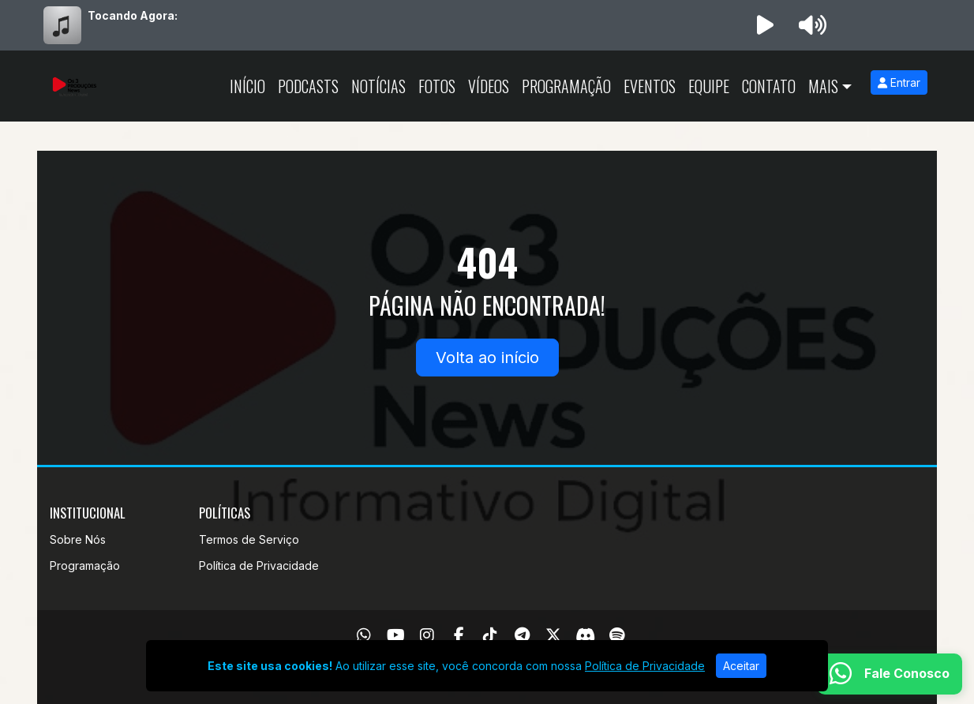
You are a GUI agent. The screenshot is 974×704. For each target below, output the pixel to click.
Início (247, 86)
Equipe (708, 86)
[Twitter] (553, 635)
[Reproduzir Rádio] (765, 25)
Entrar (899, 82)
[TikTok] (490, 635)
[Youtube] (396, 635)
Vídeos (488, 86)
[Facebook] (459, 635)
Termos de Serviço (249, 539)
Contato (769, 86)
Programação (566, 86)
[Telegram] (522, 635)
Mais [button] (823, 86)
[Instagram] (427, 635)
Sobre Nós (78, 539)
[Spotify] (616, 635)
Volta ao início (487, 357)
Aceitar (741, 665)
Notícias (378, 86)
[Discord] (585, 635)
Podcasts (308, 86)
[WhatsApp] (364, 635)
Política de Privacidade (259, 565)
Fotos (436, 86)
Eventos (650, 86)
